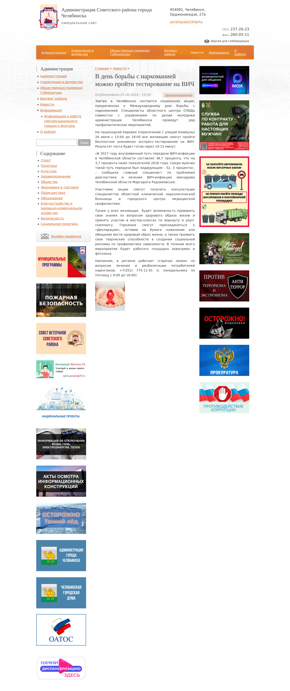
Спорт (46, 160)
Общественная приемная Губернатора (129, 52)
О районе (240, 52)
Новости (197, 52)
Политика (49, 166)
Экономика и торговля (59, 187)
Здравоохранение (179, 95)
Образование (52, 198)
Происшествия (53, 193)
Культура (48, 171)
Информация (219, 52)
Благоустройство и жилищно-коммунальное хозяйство (61, 208)
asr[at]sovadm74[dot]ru (186, 21)
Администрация (53, 52)
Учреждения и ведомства (82, 52)
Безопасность (52, 218)
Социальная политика (59, 224)
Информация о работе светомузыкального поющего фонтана (62, 121)
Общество (49, 182)
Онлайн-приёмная (66, 236)
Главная (102, 68)
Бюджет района (170, 52)
